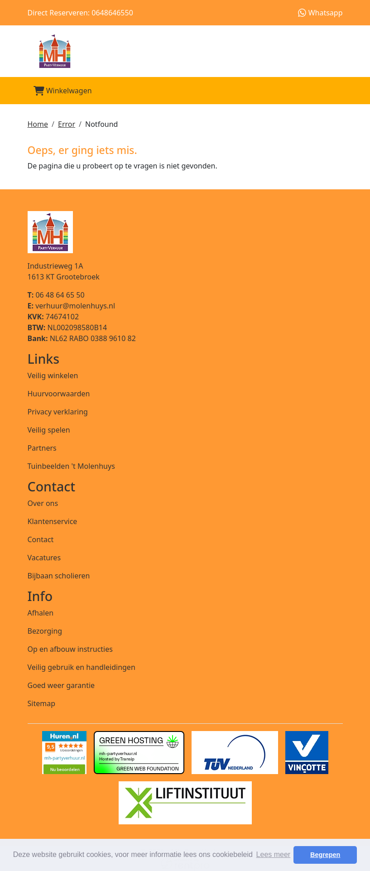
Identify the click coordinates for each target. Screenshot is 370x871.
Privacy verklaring (58, 412)
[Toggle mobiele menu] (332, 91)
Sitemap (42, 703)
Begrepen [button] (325, 854)
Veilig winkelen (53, 375)
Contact (41, 539)
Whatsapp (320, 13)
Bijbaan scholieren (59, 576)
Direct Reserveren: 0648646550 (80, 13)
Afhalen (41, 613)
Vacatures (44, 558)
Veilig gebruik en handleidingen (81, 667)
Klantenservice (52, 521)
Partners (42, 448)
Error (66, 124)
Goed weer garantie (61, 685)
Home (38, 124)
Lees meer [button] (273, 854)
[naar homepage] (185, 51)
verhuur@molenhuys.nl (71, 306)
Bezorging (45, 631)
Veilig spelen (49, 430)
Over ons (43, 503)
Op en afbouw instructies (70, 649)
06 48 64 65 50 (56, 295)
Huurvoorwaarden (59, 394)
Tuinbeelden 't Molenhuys (71, 466)
